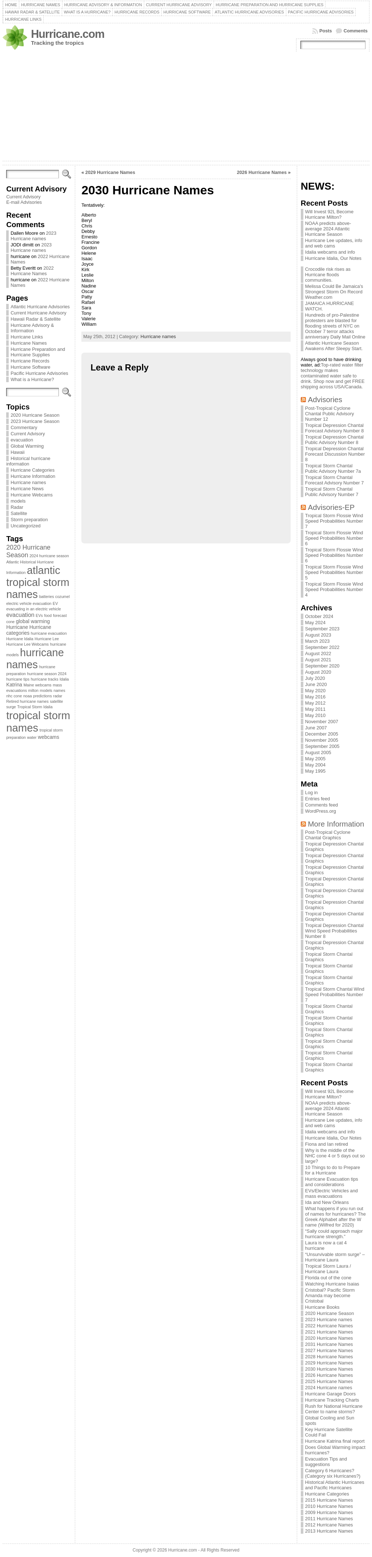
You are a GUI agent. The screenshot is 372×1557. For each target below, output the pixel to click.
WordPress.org (320, 811)
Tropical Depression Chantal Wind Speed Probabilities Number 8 (334, 931)
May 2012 (315, 703)
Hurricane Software (30, 367)
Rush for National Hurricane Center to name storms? (334, 1408)
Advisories (325, 399)
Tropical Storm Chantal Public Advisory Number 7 (332, 491)
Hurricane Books (322, 1307)
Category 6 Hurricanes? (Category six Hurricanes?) (332, 1473)
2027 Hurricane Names (329, 1350)
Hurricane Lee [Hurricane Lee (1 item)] (47, 639)
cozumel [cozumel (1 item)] (62, 596)
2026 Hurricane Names (262, 172)
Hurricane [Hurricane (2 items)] (17, 627)
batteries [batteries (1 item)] (46, 596)
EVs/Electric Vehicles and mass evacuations (331, 1193)
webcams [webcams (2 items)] (48, 737)
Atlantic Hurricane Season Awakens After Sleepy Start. (334, 345)
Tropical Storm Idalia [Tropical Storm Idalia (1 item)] (34, 707)
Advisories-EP (331, 507)
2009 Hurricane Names (329, 1512)
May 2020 (315, 690)
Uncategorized (26, 525)
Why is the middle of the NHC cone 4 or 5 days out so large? (335, 1156)
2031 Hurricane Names (329, 1344)
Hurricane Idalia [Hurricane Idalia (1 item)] (19, 639)
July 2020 (315, 678)
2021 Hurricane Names (329, 1332)
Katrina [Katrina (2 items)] (14, 685)
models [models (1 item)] (46, 690)
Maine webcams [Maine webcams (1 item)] (38, 685)
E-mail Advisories (24, 202)
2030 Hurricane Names (329, 1369)
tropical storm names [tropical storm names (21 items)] (38, 721)
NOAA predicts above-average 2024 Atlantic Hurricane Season (328, 229)
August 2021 (318, 659)
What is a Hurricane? (32, 379)
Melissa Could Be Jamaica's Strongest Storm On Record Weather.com (334, 292)
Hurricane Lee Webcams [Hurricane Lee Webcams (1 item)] (27, 644)
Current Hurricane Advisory (38, 313)
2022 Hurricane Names (32, 270)
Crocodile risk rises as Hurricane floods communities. (328, 274)
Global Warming (27, 446)
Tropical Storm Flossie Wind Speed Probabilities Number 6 (334, 538)
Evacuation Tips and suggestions (326, 1461)
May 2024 (315, 622)
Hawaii (17, 452)
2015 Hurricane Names (329, 1500)
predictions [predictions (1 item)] (42, 696)
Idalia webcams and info (330, 252)
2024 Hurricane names (328, 1387)
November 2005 (321, 740)
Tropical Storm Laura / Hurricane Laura (328, 1268)
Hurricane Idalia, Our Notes (333, 258)
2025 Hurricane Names (329, 1381)
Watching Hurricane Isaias (332, 1284)
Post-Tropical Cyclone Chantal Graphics (328, 834)
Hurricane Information (33, 476)
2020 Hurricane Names (329, 1338)
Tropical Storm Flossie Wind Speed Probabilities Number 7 (334, 521)
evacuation (22, 440)
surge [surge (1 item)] (11, 707)
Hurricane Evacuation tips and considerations (331, 1181)
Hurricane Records (30, 361)
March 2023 (317, 641)
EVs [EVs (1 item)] (39, 615)
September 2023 (322, 628)
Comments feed (321, 805)
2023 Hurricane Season (35, 421)
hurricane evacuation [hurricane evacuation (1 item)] (49, 633)
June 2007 (316, 727)
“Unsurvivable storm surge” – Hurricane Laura (335, 1257)
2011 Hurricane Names (329, 1518)
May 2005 (315, 758)
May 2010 (315, 715)
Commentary (24, 427)
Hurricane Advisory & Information (32, 327)
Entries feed (317, 798)
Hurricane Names (29, 343)
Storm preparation (29, 519)
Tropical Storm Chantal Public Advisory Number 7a (333, 468)
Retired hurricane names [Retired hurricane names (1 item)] (27, 701)
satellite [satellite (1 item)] (56, 701)
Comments (356, 30)
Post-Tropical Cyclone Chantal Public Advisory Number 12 (329, 413)
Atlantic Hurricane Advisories (40, 306)
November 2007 (321, 721)
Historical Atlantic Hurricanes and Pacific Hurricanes (334, 1484)
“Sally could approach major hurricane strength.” (334, 1233)
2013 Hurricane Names (329, 1531)
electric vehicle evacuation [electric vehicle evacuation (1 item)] (28, 603)
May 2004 (315, 765)
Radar (17, 507)
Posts (325, 30)
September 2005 (322, 746)
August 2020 (318, 672)
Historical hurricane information (28, 461)
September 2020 (322, 666)
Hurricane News (27, 488)
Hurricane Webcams (32, 495)
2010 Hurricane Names (329, 1506)
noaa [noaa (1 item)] (27, 696)
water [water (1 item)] (32, 737)
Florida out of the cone (328, 1277)
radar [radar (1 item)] (57, 696)
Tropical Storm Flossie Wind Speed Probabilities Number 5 (334, 572)
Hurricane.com (67, 34)
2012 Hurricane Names (329, 1525)
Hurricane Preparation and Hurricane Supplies (38, 351)
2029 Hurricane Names (110, 172)
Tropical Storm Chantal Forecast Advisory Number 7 (334, 480)
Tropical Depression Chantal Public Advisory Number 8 (334, 439)
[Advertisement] (186, 106)
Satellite (19, 513)
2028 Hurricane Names (329, 1356)
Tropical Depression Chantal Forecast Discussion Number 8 (335, 454)
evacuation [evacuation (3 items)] (20, 614)
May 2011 (315, 709)
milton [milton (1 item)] (33, 690)
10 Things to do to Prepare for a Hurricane (332, 1170)
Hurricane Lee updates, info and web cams (333, 243)
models (18, 501)
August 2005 (318, 752)
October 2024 (319, 616)
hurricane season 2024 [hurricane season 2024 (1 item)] (46, 673)
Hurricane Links (27, 337)
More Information (336, 824)
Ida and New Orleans (327, 1202)
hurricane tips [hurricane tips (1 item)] (17, 679)
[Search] (32, 174)
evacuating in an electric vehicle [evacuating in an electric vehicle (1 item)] (33, 609)
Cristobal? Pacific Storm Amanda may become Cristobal (330, 1295)
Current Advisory (23, 196)
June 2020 (316, 684)
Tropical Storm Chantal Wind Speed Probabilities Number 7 (334, 994)
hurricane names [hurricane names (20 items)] (35, 658)
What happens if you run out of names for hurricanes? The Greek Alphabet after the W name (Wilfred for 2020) (335, 1217)
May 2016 (315, 697)
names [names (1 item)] (59, 690)
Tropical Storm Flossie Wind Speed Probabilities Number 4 (334, 589)
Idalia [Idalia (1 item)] (64, 679)
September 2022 (322, 647)
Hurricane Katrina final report (335, 1441)
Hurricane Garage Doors (330, 1393)
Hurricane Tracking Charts (332, 1400)
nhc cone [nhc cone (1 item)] (14, 696)
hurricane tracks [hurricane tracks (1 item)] (44, 679)
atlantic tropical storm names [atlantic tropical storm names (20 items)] (37, 582)
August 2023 (318, 635)
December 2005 (321, 734)
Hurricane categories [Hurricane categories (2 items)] (28, 630)
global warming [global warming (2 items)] (33, 621)
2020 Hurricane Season (35, 415)
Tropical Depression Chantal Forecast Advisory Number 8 (334, 428)
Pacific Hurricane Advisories (39, 373)
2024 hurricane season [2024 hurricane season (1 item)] (49, 556)
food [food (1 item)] (48, 615)
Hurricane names (28, 482)
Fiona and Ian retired (326, 1144)
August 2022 (318, 653)
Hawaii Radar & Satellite (36, 319)
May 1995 (315, 771)
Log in (311, 792)
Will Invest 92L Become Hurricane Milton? (329, 214)
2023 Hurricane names (33, 235)
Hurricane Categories (32, 470)
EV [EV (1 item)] (55, 603)
